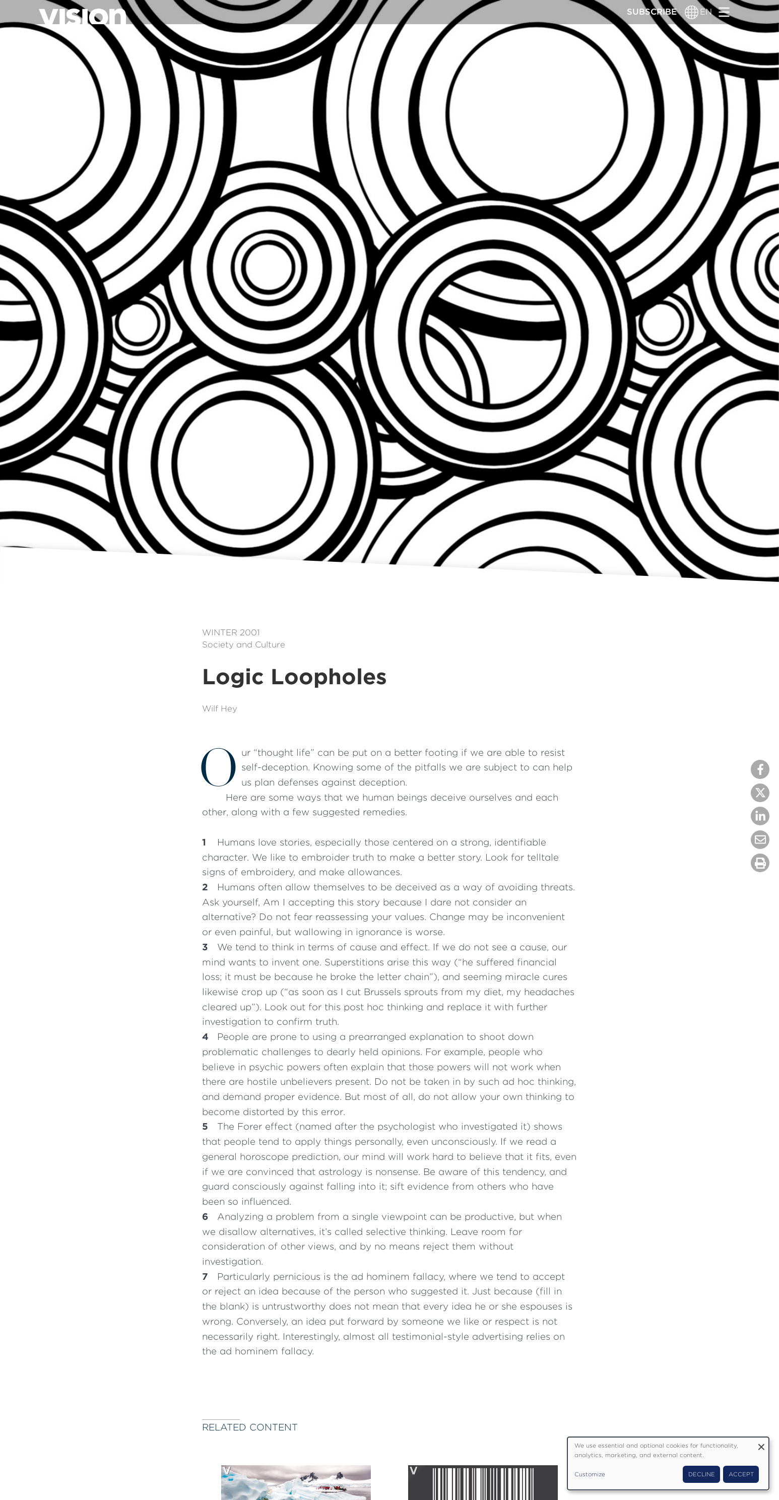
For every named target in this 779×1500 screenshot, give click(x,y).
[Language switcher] (691, 12)
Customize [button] (589, 1474)
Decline (701, 1474)
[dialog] (668, 1463)
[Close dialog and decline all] (761, 1443)
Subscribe (652, 12)
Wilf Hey (219, 708)
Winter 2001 (231, 632)
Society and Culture (243, 644)
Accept (741, 1474)
